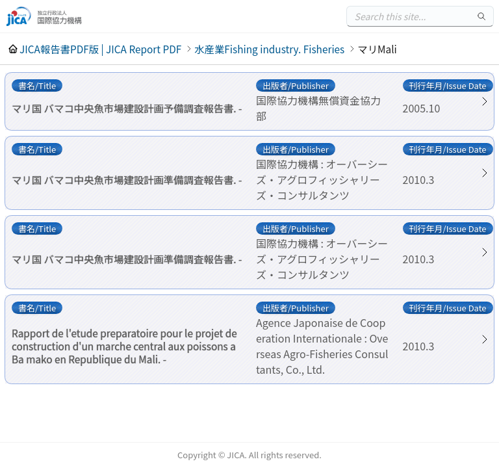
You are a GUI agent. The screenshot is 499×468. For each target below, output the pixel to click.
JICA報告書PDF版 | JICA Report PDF (100, 49)
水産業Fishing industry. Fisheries (269, 49)
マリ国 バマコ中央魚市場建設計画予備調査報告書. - (127, 107)
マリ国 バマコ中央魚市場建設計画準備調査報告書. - (127, 179)
